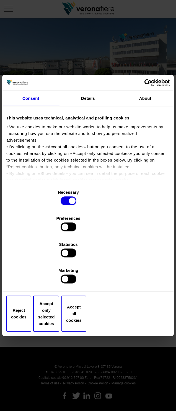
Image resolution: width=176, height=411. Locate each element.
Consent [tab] (30, 144)
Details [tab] (88, 144)
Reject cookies (32, 274)
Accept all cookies (143, 274)
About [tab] (145, 144)
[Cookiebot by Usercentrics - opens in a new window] (145, 129)
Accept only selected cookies (87, 274)
